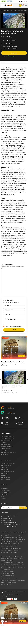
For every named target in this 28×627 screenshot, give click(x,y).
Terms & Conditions (9, 594)
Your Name (8, 305)
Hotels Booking (4, 488)
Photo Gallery (4, 467)
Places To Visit (4, 494)
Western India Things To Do (7, 438)
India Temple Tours (5, 444)
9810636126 (9, 518)
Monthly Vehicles (13, 545)
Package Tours (4, 539)
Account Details (13, 534)
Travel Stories (4, 545)
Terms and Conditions (16, 326)
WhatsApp (11, 56)
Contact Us (3, 498)
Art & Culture (4, 450)
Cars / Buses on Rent (6, 492)
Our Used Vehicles (5, 535)
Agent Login (4, 537)
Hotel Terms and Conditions (7, 575)
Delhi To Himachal (5, 541)
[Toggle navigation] (26, 5)
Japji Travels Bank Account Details (9, 566)
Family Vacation (5, 454)
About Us (3, 496)
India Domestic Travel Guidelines (15, 556)
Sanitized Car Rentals (16, 548)
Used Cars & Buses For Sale (16, 564)
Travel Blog (3, 475)
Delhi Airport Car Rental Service (8, 578)
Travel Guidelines (5, 552)
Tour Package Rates (6, 465)
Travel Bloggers (17, 532)
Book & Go (14, 53)
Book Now (21, 356)
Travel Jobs (14, 546)
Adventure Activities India (7, 440)
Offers (10, 532)
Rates (23, 532)
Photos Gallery (14, 552)
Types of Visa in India (6, 584)
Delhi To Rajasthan (19, 539)
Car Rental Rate (5, 564)
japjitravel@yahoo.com (11, 522)
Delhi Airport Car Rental (6, 550)
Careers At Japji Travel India (7, 567)
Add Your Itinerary (5, 479)
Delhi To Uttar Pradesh (16, 541)
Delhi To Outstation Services (7, 471)
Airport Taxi (11, 537)
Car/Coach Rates (19, 537)
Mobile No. (8, 314)
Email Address (9, 310)
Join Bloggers (18, 594)
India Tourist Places (8, 10)
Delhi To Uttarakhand (6, 543)
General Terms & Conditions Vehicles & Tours (12, 562)
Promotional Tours (5, 546)
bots (14, 313)
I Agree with (13, 326)
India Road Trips (5, 469)
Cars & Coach (4, 534)
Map (9, 62)
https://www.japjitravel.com (13, 516)
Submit (14, 330)
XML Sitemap (4, 596)
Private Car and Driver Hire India (8, 580)
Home (2, 594)
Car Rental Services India (7, 569)
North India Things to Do (7, 446)
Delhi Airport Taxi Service (7, 571)
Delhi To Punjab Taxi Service (8, 463)
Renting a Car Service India (7, 436)
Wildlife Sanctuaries (6, 448)
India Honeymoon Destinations (8, 452)
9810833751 (9, 520)
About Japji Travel (20, 567)
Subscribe (23, 507)
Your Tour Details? (10, 319)
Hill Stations (4, 442)
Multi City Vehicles (5, 477)
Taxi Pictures (21, 580)
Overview (3, 62)
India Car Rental (15, 535)
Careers (20, 534)
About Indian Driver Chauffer (8, 573)
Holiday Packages (5, 490)
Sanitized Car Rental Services (8, 577)
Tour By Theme (4, 473)
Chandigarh (16, 550)
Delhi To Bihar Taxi (5, 548)
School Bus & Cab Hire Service (8, 582)
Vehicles (12, 539)
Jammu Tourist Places (18, 10)
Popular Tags (15, 543)
